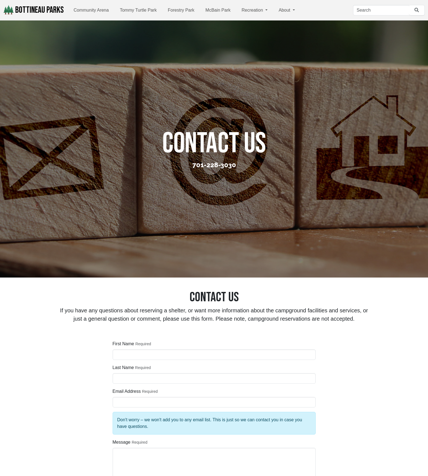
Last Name (123, 367)
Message (122, 442)
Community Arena (91, 10)
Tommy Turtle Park (138, 10)
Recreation (253, 10)
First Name (123, 343)
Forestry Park (181, 10)
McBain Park (218, 10)
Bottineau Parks (33, 9)
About (285, 10)
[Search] (381, 10)
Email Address (127, 391)
